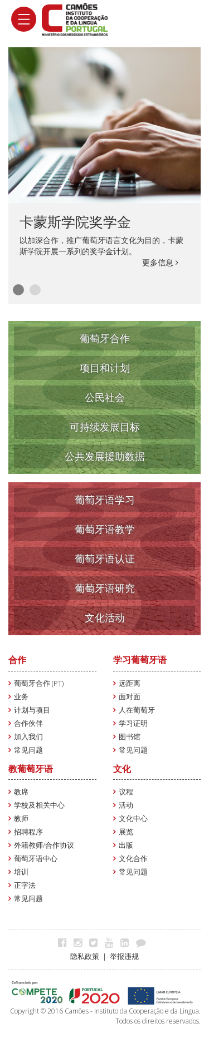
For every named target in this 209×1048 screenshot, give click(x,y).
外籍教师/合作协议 (44, 845)
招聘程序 (28, 832)
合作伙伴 (28, 723)
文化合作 (133, 858)
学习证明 (133, 723)
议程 (126, 792)
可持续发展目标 (105, 426)
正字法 (25, 885)
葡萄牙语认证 (105, 558)
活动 (126, 805)
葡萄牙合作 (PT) (39, 683)
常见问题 (28, 750)
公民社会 (105, 397)
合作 (17, 660)
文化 (122, 769)
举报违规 (124, 956)
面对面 (129, 696)
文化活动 (105, 617)
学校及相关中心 (39, 805)
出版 (126, 845)
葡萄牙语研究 (105, 588)
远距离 (129, 683)
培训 (21, 872)
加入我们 (28, 736)
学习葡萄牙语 (140, 660)
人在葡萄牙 (137, 710)
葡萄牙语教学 (105, 529)
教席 (21, 792)
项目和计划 (105, 367)
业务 (21, 696)
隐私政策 (84, 956)
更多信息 (160, 262)
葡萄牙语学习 (105, 499)
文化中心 (133, 818)
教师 (21, 818)
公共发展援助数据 (105, 456)
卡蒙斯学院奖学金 (75, 221)
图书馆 (129, 736)
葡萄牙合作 (105, 338)
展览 (126, 832)
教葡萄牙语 (30, 769)
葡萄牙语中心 (35, 858)
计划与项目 (32, 710)
